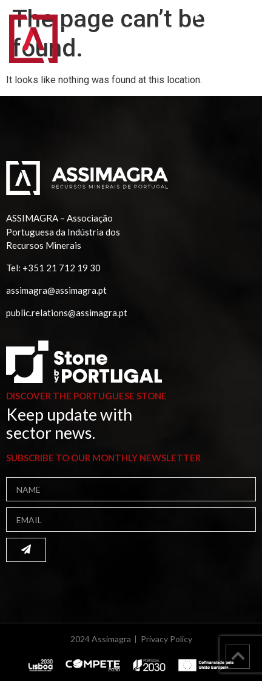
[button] (237, 47)
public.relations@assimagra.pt (66, 312)
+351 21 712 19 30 (61, 267)
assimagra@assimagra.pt (56, 290)
